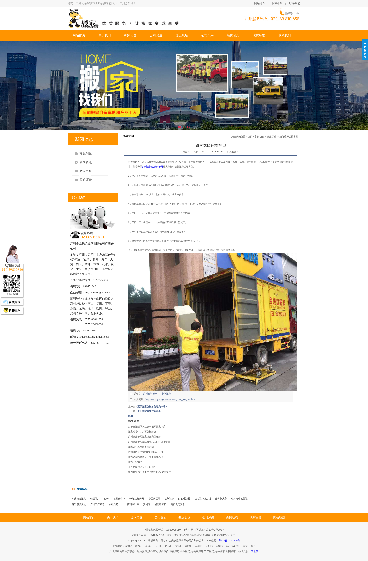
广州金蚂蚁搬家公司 (152, 166)
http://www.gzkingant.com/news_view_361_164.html (171, 399)
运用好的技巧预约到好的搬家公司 (145, 451)
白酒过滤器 (184, 498)
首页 (250, 136)
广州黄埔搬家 (150, 393)
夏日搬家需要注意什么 (149, 411)
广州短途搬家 (79, 498)
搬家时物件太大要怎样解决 (142, 431)
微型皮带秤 (119, 498)
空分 (106, 498)
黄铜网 (146, 504)
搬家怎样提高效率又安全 (141, 446)
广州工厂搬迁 (97, 504)
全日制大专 (221, 498)
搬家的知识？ (135, 461)
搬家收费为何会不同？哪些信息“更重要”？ (150, 472)
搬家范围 (130, 35)
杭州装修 (169, 498)
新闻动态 (233, 35)
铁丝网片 (95, 498)
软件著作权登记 (239, 498)
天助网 (255, 551)
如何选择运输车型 (288, 136)
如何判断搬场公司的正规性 (142, 466)
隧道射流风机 (79, 504)
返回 (130, 416)
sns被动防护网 (136, 498)
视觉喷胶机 (160, 504)
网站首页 (79, 35)
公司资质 (156, 35)
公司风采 (207, 35)
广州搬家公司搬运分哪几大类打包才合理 (149, 441)
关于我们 (104, 35)
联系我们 (294, 3)
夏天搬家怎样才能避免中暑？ (152, 406)
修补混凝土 (114, 504)
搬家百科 (271, 136)
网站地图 (259, 3)
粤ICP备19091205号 (229, 540)
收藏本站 (277, 3)
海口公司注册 (178, 504)
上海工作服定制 (203, 498)
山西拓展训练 (132, 504)
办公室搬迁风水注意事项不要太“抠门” (147, 426)
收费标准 (259, 35)
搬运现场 (182, 35)
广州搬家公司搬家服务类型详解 (144, 436)
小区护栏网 (154, 498)
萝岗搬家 (166, 393)
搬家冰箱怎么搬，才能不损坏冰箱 (145, 456)
